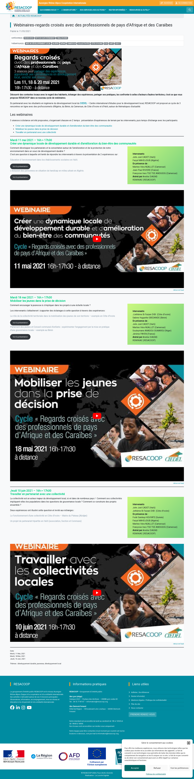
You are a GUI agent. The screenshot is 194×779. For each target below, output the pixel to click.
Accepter (135, 768)
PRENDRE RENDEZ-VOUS (142, 714)
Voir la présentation (20, 166)
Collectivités (83, 44)
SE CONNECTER (184, 3)
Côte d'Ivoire (96, 44)
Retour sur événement (45, 38)
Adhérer (134, 692)
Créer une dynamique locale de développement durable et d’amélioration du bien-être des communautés (64, 126)
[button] (188, 742)
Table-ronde (62, 38)
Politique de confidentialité (156, 774)
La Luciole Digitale (102, 775)
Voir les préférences (179, 768)
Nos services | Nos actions (92, 10)
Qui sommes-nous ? (48, 10)
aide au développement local (38, 44)
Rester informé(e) (117, 10)
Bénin (63, 44)
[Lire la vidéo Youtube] (97, 239)
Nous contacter (137, 708)
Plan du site (135, 704)
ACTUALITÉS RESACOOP (30, 16)
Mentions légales (138, 700)
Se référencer (144, 692)
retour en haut (178, 290)
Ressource (29, 38)
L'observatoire (69, 10)
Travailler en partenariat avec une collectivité (36, 132)
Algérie (55, 44)
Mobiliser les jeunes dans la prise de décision (37, 129)
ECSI (106, 44)
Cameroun (71, 44)
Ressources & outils (139, 10)
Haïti (111, 44)
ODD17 (117, 44)
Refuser (157, 768)
